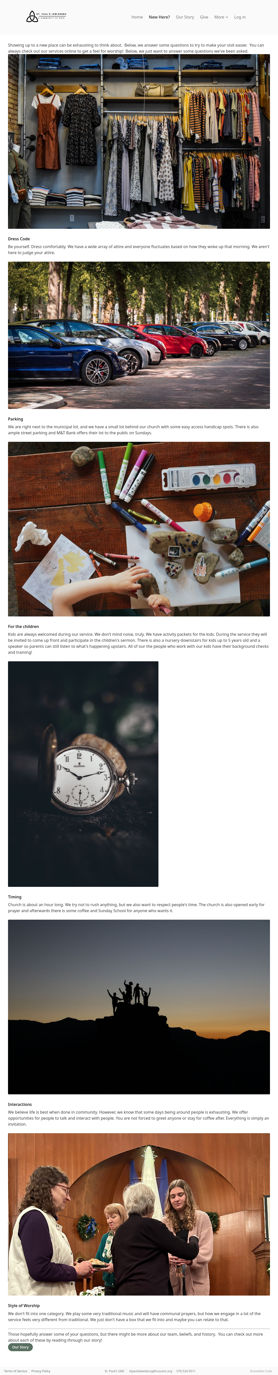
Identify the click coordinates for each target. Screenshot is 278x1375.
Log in (240, 17)
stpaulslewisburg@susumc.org (150, 1371)
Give (204, 17)
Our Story (185, 17)
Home (137, 17)
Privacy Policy (40, 1371)
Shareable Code (261, 1371)
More (221, 17)
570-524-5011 (186, 1371)
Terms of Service (15, 1371)
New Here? (159, 17)
